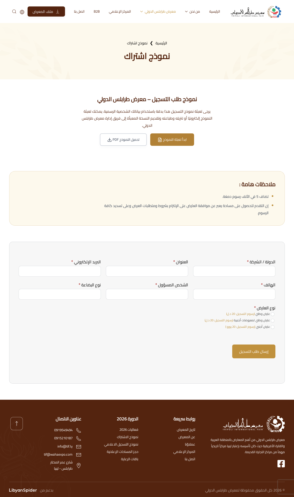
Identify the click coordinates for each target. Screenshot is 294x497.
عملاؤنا (190, 444)
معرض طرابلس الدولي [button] (158, 11)
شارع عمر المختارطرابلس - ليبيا (61, 465)
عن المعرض (186, 437)
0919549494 (63, 430)
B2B (97, 11)
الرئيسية (214, 11)
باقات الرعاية (129, 459)
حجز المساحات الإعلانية (122, 451)
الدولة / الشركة (261, 262)
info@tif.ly (65, 446)
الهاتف (268, 285)
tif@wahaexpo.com (58, 454)
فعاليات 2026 (128, 429)
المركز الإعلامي (120, 11)
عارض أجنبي (249, 327)
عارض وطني (250, 314)
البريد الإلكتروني (86, 262)
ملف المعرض (46, 11)
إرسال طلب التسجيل (254, 351)
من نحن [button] (192, 11)
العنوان (180, 262)
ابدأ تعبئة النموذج (172, 139)
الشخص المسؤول (171, 285)
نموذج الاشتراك (127, 437)
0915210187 (63, 438)
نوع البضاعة (90, 285)
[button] (16, 423)
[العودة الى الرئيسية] (257, 11)
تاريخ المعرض (186, 429)
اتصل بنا (79, 11)
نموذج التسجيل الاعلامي (121, 444)
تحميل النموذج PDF (123, 139)
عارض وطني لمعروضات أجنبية (239, 320)
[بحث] (14, 11)
